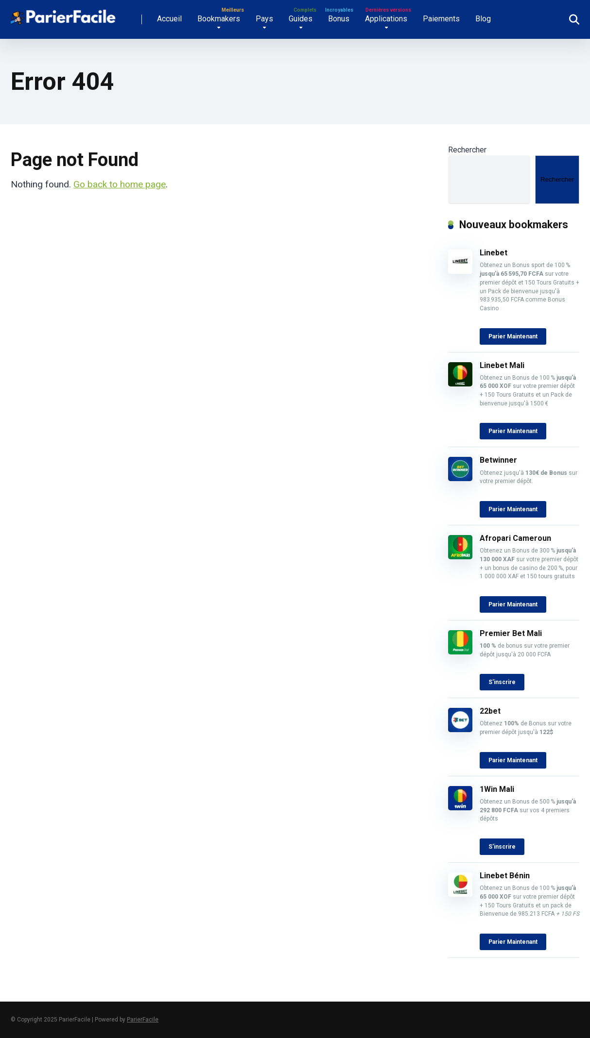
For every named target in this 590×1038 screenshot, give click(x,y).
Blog (483, 18)
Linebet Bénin (505, 875)
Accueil (169, 18)
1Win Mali (497, 789)
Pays (264, 18)
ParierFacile (142, 1019)
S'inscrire (502, 682)
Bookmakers (218, 18)
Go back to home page (119, 184)
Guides (300, 18)
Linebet (494, 252)
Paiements (441, 18)
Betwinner (498, 460)
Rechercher (467, 149)
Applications (386, 18)
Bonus (338, 18)
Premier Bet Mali (511, 633)
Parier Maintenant (513, 336)
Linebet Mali (502, 365)
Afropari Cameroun (516, 538)
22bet (490, 711)
